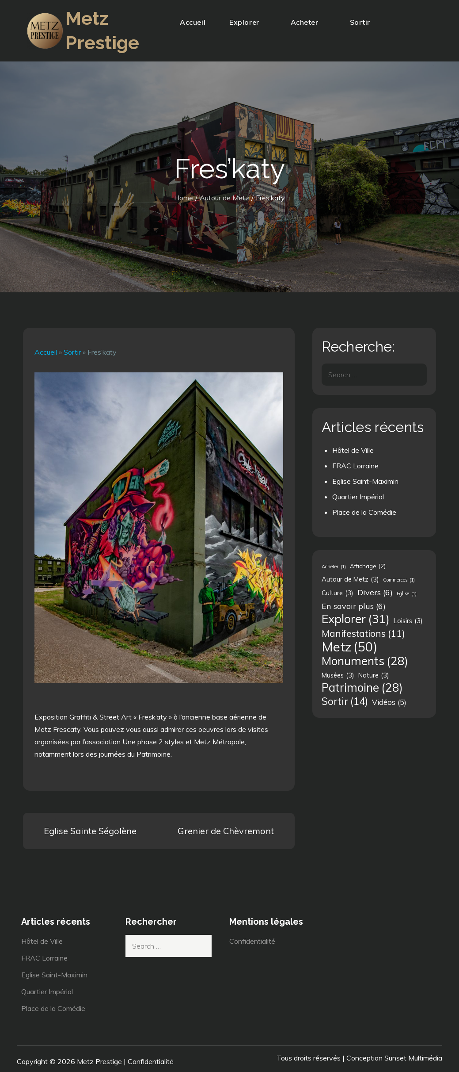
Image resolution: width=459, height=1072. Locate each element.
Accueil (192, 22)
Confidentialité (252, 941)
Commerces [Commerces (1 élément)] (399, 580)
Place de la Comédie (364, 512)
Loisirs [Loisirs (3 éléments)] (408, 621)
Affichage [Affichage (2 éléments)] (368, 566)
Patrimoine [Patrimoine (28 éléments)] (362, 687)
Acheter (308, 22)
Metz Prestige (99, 1061)
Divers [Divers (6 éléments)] (375, 592)
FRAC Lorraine (355, 465)
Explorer (247, 22)
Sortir (364, 22)
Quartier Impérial (358, 496)
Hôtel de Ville (353, 450)
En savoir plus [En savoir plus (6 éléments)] (354, 606)
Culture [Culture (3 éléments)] (337, 593)
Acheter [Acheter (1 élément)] (334, 566)
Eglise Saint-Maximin (365, 481)
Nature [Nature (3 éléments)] (373, 675)
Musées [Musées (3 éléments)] (338, 675)
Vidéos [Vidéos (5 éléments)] (389, 702)
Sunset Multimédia (413, 1057)
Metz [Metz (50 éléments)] (349, 646)
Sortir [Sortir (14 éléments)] (345, 701)
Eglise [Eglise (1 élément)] (407, 593)
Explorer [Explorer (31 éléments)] (356, 619)
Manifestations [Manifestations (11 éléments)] (363, 633)
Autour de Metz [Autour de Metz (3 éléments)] (350, 579)
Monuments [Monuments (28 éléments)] (365, 661)
